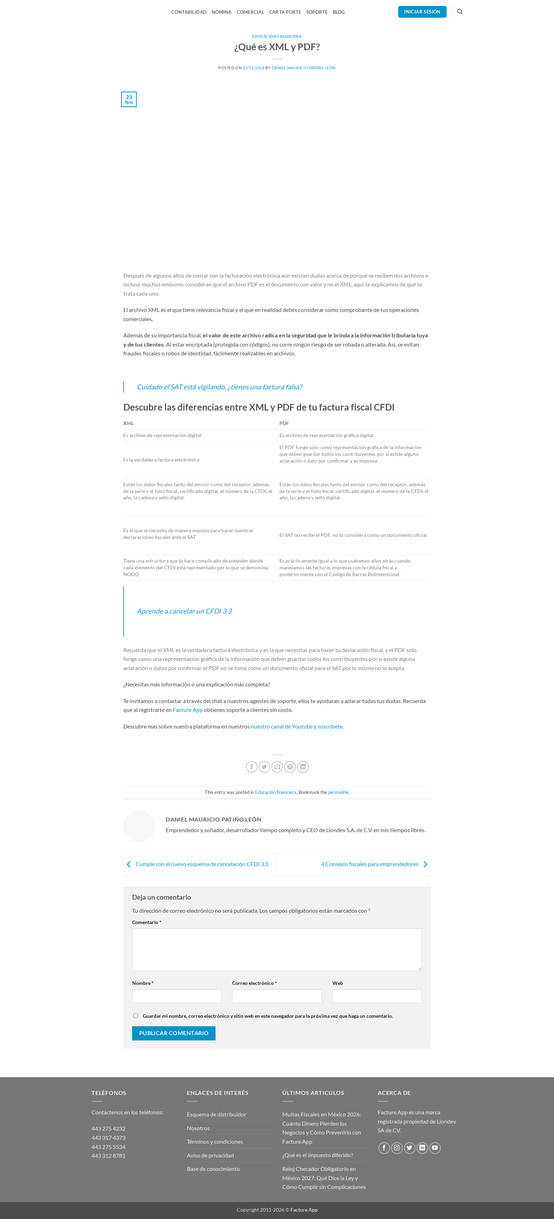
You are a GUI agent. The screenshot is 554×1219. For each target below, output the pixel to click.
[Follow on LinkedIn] (422, 1148)
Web (337, 983)
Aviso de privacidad (210, 1155)
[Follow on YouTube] (435, 1148)
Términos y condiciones (215, 1141)
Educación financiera (277, 36)
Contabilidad (189, 12)
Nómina (222, 12)
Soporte (317, 12)
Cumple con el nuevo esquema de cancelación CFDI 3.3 (195, 864)
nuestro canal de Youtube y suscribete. (298, 726)
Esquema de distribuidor (216, 1114)
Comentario (146, 922)
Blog (339, 12)
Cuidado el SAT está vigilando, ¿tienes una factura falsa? (219, 387)
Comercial (250, 12)
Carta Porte (285, 12)
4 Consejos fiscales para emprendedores (376, 864)
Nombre (143, 983)
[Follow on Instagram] (397, 1148)
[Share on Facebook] (252, 767)
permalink (338, 792)
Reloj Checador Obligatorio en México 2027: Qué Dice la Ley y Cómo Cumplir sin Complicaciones (324, 1177)
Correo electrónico (254, 983)
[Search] (459, 11)
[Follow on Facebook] (384, 1148)
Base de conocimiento (213, 1168)
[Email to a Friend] (277, 767)
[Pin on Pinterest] (290, 767)
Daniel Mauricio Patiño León (304, 67)
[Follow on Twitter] (410, 1148)
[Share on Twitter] (264, 767)
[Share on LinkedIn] (303, 767)
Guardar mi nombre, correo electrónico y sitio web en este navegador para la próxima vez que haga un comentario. (268, 1016)
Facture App (188, 709)
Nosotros (198, 1128)
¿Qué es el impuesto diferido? (317, 1154)
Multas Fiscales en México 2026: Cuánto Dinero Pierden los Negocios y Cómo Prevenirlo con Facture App (321, 1128)
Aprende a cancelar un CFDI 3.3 (184, 611)
